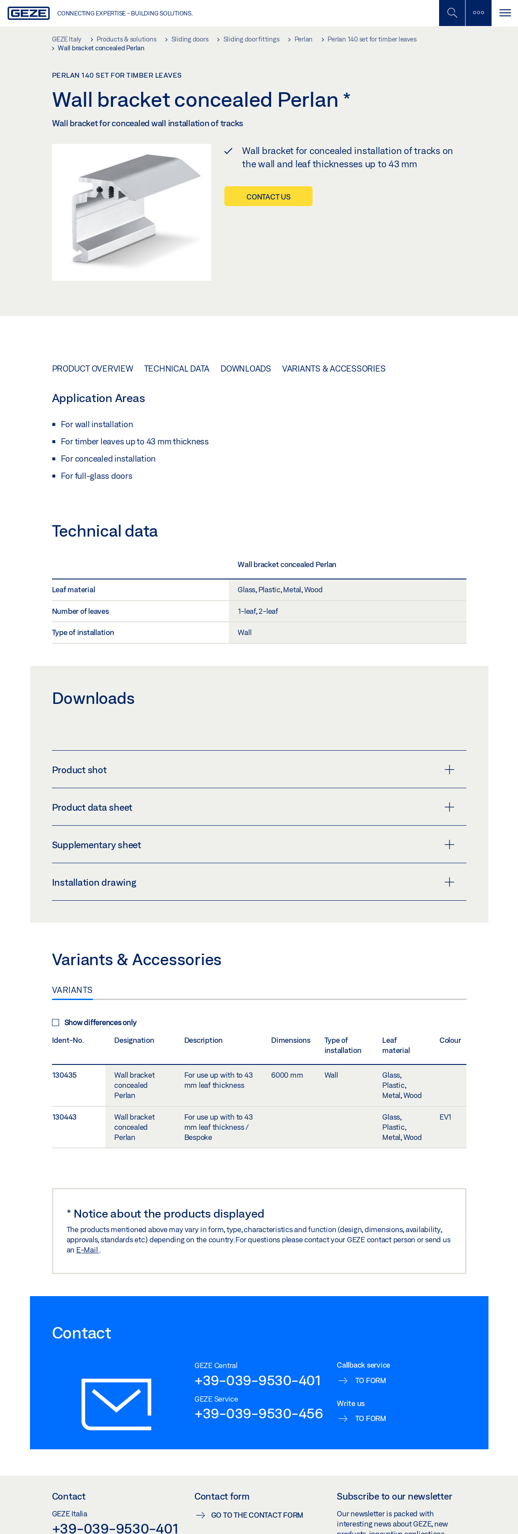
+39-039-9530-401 (257, 1380)
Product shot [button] (253, 769)
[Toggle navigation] (505, 13)
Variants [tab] (72, 990)
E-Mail (87, 1249)
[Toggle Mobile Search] (452, 13)
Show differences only (94, 1022)
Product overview (92, 368)
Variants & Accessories (334, 368)
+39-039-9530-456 (258, 1413)
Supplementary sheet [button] (253, 844)
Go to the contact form (257, 1515)
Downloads (245, 368)
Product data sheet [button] (253, 807)
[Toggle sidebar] (478, 13)
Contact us (268, 196)
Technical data (177, 368)
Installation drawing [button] (253, 882)
